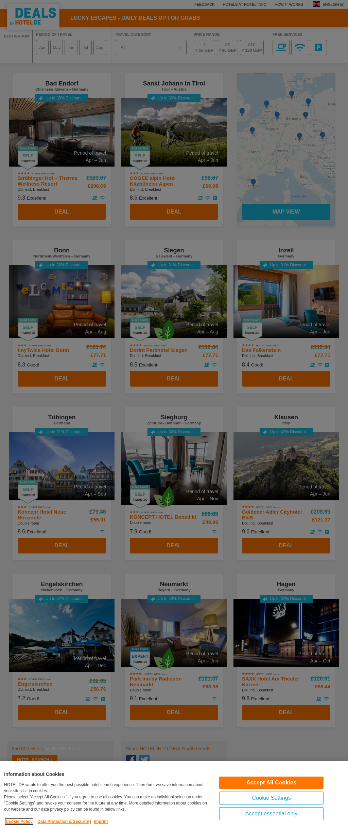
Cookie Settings (271, 807)
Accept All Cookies (271, 792)
